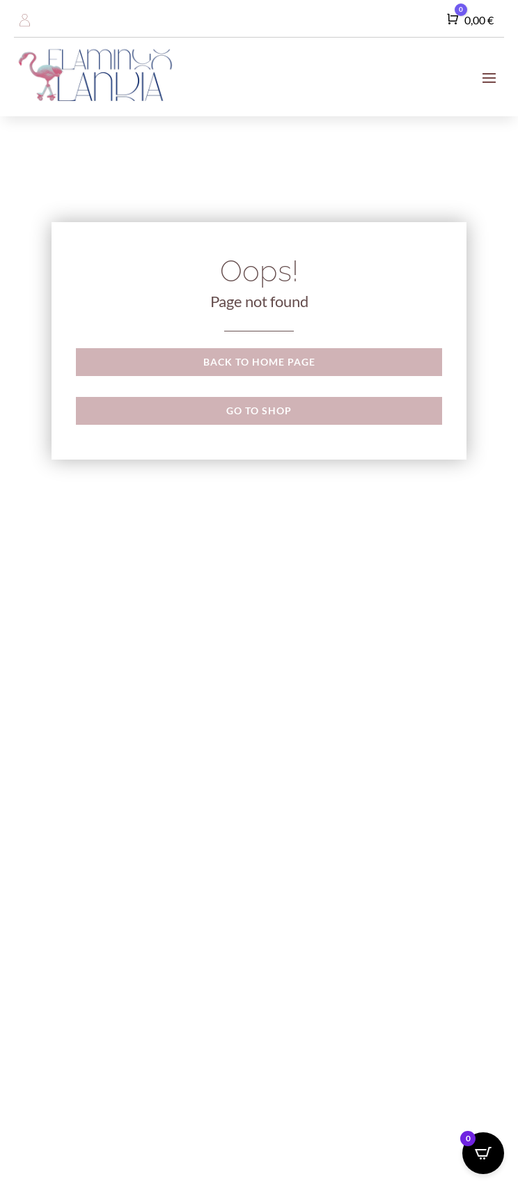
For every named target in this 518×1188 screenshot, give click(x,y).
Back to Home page (259, 362)
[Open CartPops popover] (483, 1153)
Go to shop (259, 410)
